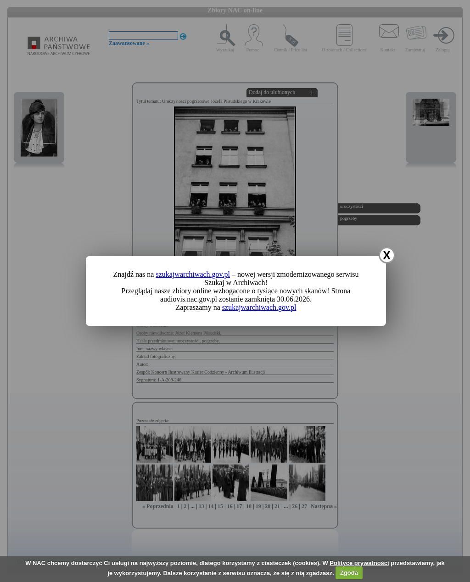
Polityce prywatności (359, 563)
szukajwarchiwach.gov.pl (193, 274)
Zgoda (349, 572)
